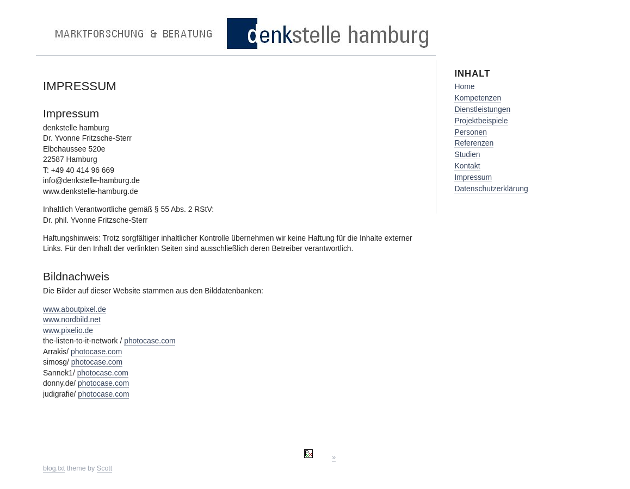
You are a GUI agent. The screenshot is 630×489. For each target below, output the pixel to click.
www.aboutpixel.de (74, 309)
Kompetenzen (477, 97)
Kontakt (467, 165)
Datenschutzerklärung (491, 188)
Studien (467, 154)
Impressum (473, 177)
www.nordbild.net (72, 319)
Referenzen (473, 143)
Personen (470, 132)
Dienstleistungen (482, 109)
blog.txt (54, 468)
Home (464, 86)
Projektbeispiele (481, 120)
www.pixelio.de (68, 330)
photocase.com (149, 340)
